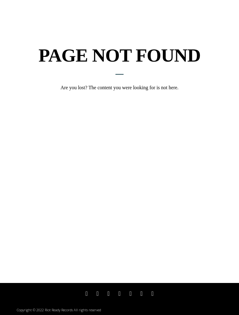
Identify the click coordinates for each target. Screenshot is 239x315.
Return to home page (119, 98)
